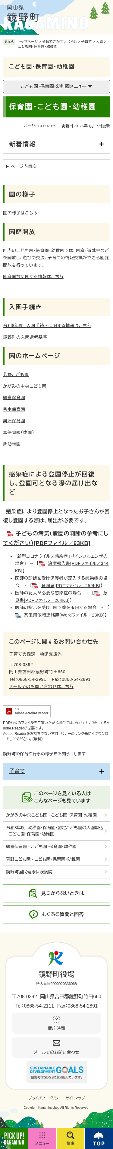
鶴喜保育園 (14, 397)
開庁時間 (56, 1028)
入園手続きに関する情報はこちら (47, 325)
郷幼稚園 (12, 443)
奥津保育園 (14, 420)
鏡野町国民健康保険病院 (29, 871)
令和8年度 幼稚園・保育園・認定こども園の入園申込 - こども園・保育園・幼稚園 (54, 830)
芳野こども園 (16, 374)
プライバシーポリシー (45, 1098)
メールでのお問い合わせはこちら (41, 686)
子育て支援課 (22, 654)
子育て (86, 42)
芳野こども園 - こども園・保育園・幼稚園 (43, 859)
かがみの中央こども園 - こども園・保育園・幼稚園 (51, 815)
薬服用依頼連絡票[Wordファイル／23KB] (64, 615)
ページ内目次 (24, 166)
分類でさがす (52, 42)
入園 (99, 42)
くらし (72, 42)
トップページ (28, 42)
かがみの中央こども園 (24, 386)
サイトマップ (75, 1098)
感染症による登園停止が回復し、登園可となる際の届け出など (53, 483)
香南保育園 (14, 409)
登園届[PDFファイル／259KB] (70, 585)
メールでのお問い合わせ (56, 1052)
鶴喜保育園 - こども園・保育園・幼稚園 (41, 846)
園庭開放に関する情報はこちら (33, 276)
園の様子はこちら (20, 213)
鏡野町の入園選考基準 (25, 337)
